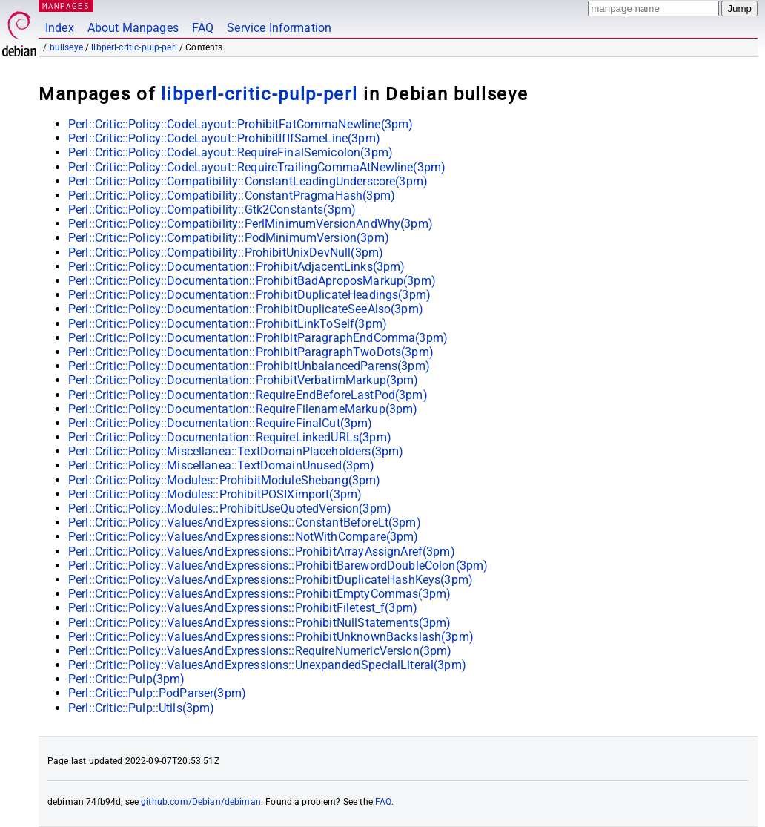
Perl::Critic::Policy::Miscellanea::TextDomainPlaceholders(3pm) (235, 451)
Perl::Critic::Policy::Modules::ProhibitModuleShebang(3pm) (224, 480)
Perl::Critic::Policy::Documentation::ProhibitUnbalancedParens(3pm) (249, 366)
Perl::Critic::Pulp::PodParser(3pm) (157, 693)
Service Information (279, 28)
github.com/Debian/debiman (201, 802)
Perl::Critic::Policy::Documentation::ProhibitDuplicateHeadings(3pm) (249, 295)
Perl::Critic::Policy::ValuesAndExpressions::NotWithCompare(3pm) (243, 537)
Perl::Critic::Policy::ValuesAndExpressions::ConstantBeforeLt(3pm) (244, 522)
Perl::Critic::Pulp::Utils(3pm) (141, 708)
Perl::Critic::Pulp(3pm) (126, 679)
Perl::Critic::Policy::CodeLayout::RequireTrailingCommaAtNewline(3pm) (257, 167)
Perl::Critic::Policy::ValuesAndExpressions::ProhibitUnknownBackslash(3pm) (271, 637)
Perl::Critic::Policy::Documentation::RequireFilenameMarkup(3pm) (242, 409)
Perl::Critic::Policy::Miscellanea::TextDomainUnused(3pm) (221, 465)
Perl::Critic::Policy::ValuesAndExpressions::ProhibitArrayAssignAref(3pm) (261, 551)
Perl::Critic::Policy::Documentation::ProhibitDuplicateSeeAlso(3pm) (245, 309)
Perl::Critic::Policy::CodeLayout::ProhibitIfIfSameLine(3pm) (224, 138)
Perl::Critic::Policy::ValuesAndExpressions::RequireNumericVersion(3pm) (260, 651)
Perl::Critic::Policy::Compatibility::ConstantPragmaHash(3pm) (231, 195)
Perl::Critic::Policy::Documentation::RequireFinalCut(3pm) (220, 423)
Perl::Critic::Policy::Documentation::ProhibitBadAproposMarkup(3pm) (252, 281)
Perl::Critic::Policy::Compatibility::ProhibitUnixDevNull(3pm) (225, 253)
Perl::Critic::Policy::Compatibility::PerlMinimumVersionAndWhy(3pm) (250, 224)
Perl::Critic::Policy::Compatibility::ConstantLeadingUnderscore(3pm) (248, 181)
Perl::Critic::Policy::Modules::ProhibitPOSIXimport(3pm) (215, 494)
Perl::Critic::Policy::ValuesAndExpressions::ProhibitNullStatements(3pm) (259, 623)
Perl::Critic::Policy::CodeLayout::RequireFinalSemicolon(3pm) (230, 152)
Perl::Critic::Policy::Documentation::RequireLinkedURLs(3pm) (229, 437)
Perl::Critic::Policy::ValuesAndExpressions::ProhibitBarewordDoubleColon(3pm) (278, 566)
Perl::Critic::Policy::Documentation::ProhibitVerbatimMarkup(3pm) (243, 380)
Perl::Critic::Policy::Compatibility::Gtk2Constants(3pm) (212, 209)
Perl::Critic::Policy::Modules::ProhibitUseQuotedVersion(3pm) (229, 508)
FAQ (202, 28)
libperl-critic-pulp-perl (134, 47)
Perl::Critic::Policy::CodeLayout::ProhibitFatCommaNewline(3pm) (240, 124)
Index (59, 28)
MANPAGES (66, 5)
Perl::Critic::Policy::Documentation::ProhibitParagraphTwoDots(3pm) (251, 352)
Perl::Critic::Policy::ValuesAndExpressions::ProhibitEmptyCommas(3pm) (259, 594)
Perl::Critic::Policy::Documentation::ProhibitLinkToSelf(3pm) (227, 324)
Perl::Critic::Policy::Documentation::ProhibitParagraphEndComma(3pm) (258, 338)
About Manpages (133, 28)
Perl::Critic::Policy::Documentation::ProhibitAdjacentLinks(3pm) (236, 267)
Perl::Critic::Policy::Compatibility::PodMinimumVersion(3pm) (228, 238)
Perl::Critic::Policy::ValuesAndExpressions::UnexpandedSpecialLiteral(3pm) (267, 665)
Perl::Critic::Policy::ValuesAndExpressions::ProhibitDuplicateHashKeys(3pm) (270, 580)
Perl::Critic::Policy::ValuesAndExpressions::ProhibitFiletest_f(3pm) (242, 608)
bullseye (66, 47)
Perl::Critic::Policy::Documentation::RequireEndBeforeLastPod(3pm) (248, 395)
